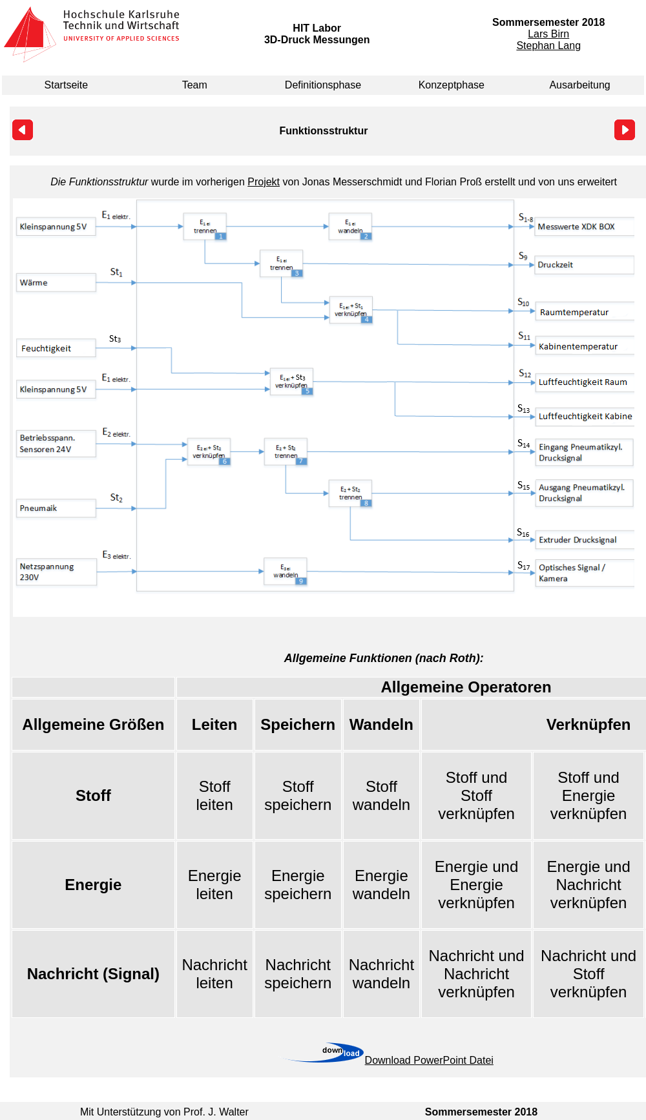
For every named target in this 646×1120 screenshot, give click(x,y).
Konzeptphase (451, 84)
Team (194, 84)
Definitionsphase (323, 84)
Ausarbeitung (579, 84)
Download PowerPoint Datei (429, 1060)
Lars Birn (548, 33)
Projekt (263, 181)
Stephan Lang (548, 45)
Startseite (67, 84)
